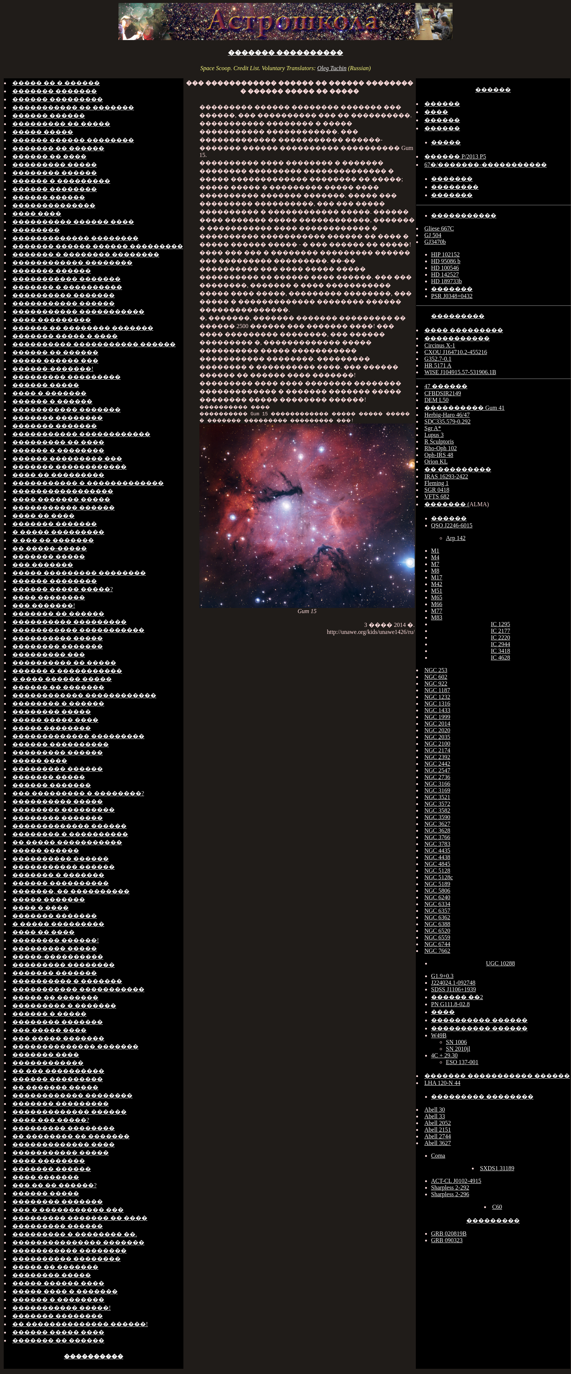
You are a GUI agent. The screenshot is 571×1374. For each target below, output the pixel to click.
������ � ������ (52, 401)
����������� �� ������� (73, 107)
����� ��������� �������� (79, 573)
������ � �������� (58, 450)
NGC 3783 (437, 844)
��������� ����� (54, 164)
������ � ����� (49, 1014)
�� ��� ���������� (58, 1071)
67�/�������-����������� (485, 164)
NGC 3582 (437, 810)
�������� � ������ (58, 703)
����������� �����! (61, 1308)
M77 (436, 611)
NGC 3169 (437, 790)
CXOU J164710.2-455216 (455, 352)
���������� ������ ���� (73, 222)
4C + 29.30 (444, 1055)
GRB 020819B (449, 1233)
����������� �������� (69, 1250)
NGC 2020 (437, 730)
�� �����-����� (49, 548)
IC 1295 (500, 624)
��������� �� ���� (58, 442)
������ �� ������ (55, 352)
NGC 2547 (437, 770)
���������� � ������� (67, 981)
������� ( (446, 504)
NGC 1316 (437, 703)
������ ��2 (457, 997)
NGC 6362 (437, 917)
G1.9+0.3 (442, 976)
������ (493, 89)
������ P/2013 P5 (455, 156)
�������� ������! (55, 940)
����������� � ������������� (88, 483)
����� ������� (48, 899)
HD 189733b (446, 281)
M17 (436, 577)
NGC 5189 (437, 884)
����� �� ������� (55, 997)
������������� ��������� (78, 736)
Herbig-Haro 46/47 (447, 415)
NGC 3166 (437, 784)
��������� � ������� (64, 1005)
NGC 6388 (437, 924)
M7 (435, 564)
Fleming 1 (436, 483)
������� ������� (54, 91)
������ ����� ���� (58, 1332)
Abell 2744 (437, 1136)
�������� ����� (51, 712)
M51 (436, 591)
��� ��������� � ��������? (78, 793)
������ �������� (54, 189)
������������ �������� (72, 262)
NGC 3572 (437, 804)
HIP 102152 (445, 254)
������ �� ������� (58, 687)
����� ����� (42, 132)
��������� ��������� (66, 377)
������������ (48, 1063)
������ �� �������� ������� (82, 328)
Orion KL (436, 461)
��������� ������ (57, 752)
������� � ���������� (67, 287)
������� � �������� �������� (85, 254)
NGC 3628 (437, 830)
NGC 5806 (437, 890)
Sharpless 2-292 (450, 1187)
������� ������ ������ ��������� (97, 246)
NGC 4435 (437, 850)
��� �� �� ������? (54, 1185)
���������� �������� (66, 1259)
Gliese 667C (439, 228)
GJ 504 (432, 235)
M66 (436, 604)
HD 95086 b (445, 261)
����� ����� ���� (55, 720)
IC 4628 (500, 657)
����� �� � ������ (56, 83)
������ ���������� (60, 744)
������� (452, 179)
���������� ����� (57, 638)
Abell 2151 (437, 1129)
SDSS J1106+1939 (453, 989)
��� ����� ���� (49, 1030)
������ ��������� (57, 99)
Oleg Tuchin (331, 68)
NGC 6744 (437, 944)
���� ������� (45, 1177)
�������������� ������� (75, 1046)
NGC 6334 (437, 904)
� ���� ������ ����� (62, 679)
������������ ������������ (84, 695)
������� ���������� (285, 52)
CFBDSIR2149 (442, 393)
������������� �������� (75, 238)
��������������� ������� (78, 1242)
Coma (438, 1155)
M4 (435, 557)
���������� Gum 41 (464, 408)
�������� (36, 230)
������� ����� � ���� (65, 336)
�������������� (53, 205)
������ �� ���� (49, 156)
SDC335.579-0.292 (447, 421)
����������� (463, 215)
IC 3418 (500, 651)
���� (436, 112)
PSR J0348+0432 (452, 296)
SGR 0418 (436, 490)
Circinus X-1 (439, 345)
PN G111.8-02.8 (450, 1004)
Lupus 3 (434, 435)
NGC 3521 (437, 797)
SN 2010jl (458, 1049)
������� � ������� (58, 875)
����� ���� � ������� (65, 1291)
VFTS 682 (436, 496)
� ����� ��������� (58, 532)
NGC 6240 (437, 897)
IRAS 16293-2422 (446, 476)
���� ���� (36, 213)
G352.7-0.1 (437, 359)
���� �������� (48, 597)
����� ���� (39, 761)
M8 (435, 570)
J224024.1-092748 (453, 982)
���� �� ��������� (58, 475)
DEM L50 (436, 400)
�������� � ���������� (70, 834)
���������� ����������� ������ (94, 344)
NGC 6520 (437, 931)
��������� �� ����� (61, 124)
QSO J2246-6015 (452, 525)
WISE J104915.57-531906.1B (460, 372)
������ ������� (51, 785)
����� (446, 142)
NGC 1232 (437, 697)
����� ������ (45, 850)
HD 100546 (445, 268)
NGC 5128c (438, 877)
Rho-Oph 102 (440, 448)
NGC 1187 (437, 690)
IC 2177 (500, 631)
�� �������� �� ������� (71, 1136)
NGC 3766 (437, 837)
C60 (497, 1207)
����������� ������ (63, 303)
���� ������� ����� (61, 499)
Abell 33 (434, 1116)
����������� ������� (66, 279)
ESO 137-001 (462, 1062)
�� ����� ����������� (67, 842)
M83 (436, 617)
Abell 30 (434, 1109)
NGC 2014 (437, 723)
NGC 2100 (437, 743)
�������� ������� (57, 646)
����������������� (62, 491)
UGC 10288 (500, 963)
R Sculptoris (439, 441)
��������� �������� (63, 965)
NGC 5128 (437, 870)
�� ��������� (457, 469)
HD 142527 (445, 274)
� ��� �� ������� (53, 540)
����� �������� (51, 728)
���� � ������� (49, 393)
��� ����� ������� (58, 1038)
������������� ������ (69, 826)
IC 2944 (500, 644)
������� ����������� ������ (497, 1076)
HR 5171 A (437, 365)
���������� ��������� (69, 622)
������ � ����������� (67, 671)
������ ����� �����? (62, 589)
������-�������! (53, 369)
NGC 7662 (437, 951)
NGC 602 (435, 677)
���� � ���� (40, 907)
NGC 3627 (437, 824)
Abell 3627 (437, 1143)
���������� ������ (60, 859)
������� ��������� (60, 1103)
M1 (435, 550)
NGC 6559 (437, 937)
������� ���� (45, 1054)
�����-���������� (57, 956)
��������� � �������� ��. (74, 1234)
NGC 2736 (437, 777)
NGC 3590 (437, 817)
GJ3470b (435, 242)
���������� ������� (63, 295)
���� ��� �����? (50, 1120)
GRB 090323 (447, 1240)
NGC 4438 (437, 857)
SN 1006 (456, 1042)
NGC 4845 (437, 864)
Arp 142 (456, 538)
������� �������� (57, 418)
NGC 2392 (437, 757)
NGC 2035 (437, 737)
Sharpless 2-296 (450, 1194)
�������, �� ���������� (71, 891)
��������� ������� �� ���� (79, 1218)
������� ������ (51, 271)
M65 (436, 597)
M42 (436, 584)
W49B (439, 1035)
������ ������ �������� (73, 140)
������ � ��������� (61, 181)
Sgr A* (432, 428)
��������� (457, 316)
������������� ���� (63, 1144)
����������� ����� (60, 1152)
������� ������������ (69, 467)
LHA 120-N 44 (442, 1083)
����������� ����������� (78, 311)
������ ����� (45, 385)
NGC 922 (435, 683)
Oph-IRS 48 (438, 455)
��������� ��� (48, 654)
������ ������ (48, 115)
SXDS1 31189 (497, 1168)
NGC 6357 (437, 910)
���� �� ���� (43, 516)
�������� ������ (54, 173)
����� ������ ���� (58, 1283)
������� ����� (48, 556)
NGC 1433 (437, 710)
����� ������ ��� (55, 360)
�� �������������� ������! (80, 1324)
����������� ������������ (81, 434)
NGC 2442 (437, 763)
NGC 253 (435, 670)
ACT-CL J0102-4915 (456, 1181)
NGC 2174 (437, 750)
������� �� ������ (58, 148)
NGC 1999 (437, 717)
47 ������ (445, 386)
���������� (93, 1356)
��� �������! (43, 605)
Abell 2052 (437, 1123)
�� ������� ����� (55, 1087)
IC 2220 (500, 637)
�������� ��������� (63, 810)
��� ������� (42, 565)
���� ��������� (51, 320)
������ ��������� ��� (67, 458)
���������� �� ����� (64, 663)
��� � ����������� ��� (68, 1210)
